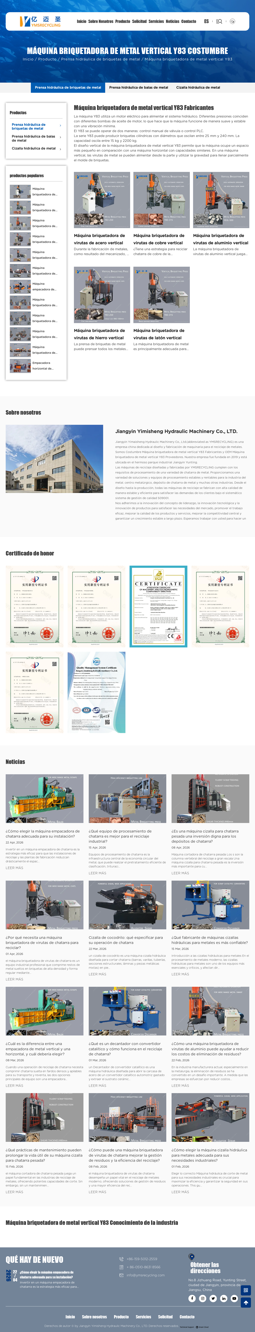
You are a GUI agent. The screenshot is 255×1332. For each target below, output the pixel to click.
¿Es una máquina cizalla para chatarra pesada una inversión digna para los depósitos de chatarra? (205, 836)
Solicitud (139, 21)
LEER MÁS (14, 868)
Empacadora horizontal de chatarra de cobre (45, 369)
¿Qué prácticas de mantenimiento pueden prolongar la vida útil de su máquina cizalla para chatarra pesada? (44, 1155)
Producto (122, 21)
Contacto (188, 21)
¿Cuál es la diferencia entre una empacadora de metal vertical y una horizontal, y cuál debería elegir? (38, 1049)
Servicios (156, 21)
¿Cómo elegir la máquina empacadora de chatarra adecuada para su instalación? (46, 1274)
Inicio (81, 21)
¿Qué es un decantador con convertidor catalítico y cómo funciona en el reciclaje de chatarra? (125, 1049)
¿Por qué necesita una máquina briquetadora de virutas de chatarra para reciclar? (42, 943)
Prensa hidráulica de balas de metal (138, 87)
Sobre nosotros (100, 21)
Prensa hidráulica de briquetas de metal (100, 59)
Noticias (172, 21)
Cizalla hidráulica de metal (198, 87)
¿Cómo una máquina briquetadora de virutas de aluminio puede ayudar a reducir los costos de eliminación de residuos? (210, 1049)
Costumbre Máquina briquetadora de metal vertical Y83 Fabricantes (174, 452)
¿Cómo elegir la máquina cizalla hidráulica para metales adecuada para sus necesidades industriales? (209, 1155)
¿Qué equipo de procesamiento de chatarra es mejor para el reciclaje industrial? (120, 836)
